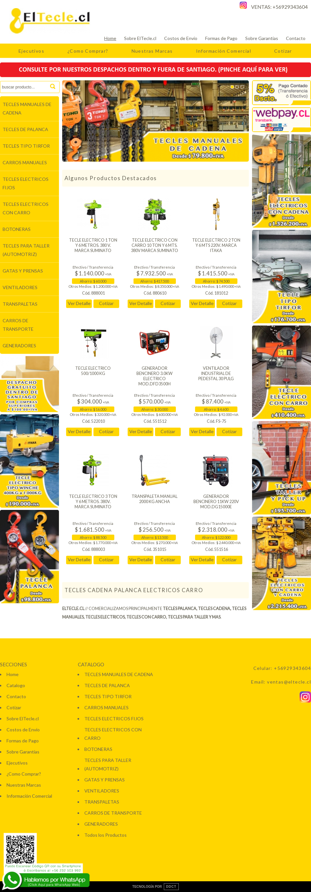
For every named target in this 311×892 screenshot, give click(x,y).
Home (110, 38)
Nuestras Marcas (152, 51)
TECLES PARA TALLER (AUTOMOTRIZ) (26, 250)
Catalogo (16, 685)
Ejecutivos (31, 51)
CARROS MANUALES (25, 162)
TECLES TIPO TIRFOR (26, 146)
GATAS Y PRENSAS (23, 270)
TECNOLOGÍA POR (155, 886)
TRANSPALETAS (20, 304)
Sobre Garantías (261, 38)
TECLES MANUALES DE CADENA (27, 108)
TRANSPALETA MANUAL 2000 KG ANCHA (154, 499)
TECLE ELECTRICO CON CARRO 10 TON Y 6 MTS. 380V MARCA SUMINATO (154, 245)
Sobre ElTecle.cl (140, 38)
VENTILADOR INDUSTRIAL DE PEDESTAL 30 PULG (216, 373)
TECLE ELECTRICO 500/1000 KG (93, 371)
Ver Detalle (79, 303)
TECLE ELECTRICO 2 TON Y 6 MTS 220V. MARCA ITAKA (216, 245)
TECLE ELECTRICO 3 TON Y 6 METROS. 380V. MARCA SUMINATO (93, 501)
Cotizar (283, 51)
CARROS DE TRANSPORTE (18, 325)
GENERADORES (19, 345)
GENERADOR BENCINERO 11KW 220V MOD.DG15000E (216, 501)
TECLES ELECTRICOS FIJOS (26, 183)
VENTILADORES (20, 287)
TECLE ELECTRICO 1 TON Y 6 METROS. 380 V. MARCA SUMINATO (93, 245)
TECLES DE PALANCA (25, 129)
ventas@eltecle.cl (289, 682)
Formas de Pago (221, 38)
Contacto (295, 38)
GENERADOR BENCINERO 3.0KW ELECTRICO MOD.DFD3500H (154, 376)
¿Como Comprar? (87, 51)
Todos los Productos (105, 835)
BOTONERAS (17, 229)
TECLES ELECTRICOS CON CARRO (26, 208)
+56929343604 (290, 7)
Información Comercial (223, 51)
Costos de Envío (180, 38)
